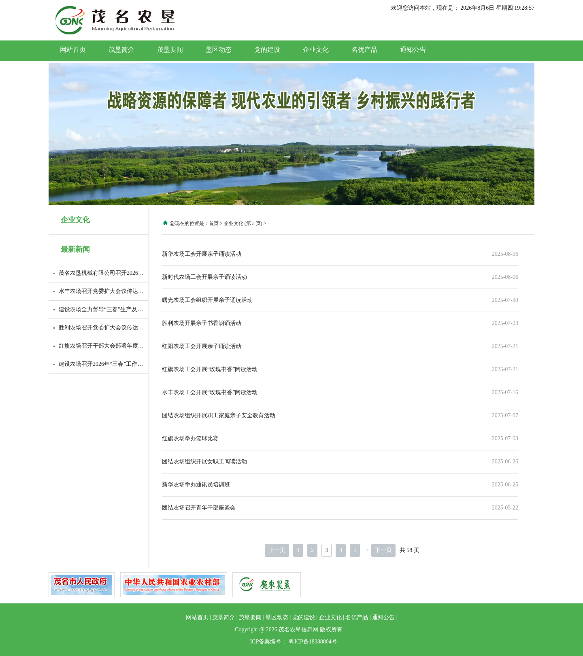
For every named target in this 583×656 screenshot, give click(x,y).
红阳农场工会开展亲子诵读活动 (201, 346)
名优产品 (364, 49)
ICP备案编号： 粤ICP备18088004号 (293, 642)
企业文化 (316, 49)
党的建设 (267, 49)
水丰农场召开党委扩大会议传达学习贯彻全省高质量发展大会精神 (141, 291)
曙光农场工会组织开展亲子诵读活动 (207, 300)
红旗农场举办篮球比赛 (190, 438)
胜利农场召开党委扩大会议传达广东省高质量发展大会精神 (132, 328)
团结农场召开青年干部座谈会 (199, 508)
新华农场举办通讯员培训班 (196, 485)
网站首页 (73, 49)
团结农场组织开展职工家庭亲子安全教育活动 (218, 415)
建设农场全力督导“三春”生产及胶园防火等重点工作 (123, 309)
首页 (214, 223)
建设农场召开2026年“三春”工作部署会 (106, 364)
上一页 (276, 550)
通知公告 (413, 49)
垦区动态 (219, 49)
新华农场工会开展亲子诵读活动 (201, 254)
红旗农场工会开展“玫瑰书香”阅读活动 (209, 369)
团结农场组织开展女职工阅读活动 (204, 462)
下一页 (383, 550)
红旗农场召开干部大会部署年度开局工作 (110, 346)
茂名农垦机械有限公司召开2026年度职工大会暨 (118, 273)
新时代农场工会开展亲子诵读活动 (204, 277)
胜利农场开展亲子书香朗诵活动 (201, 323)
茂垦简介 (121, 49)
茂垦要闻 (170, 49)
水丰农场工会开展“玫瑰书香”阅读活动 (209, 392)
